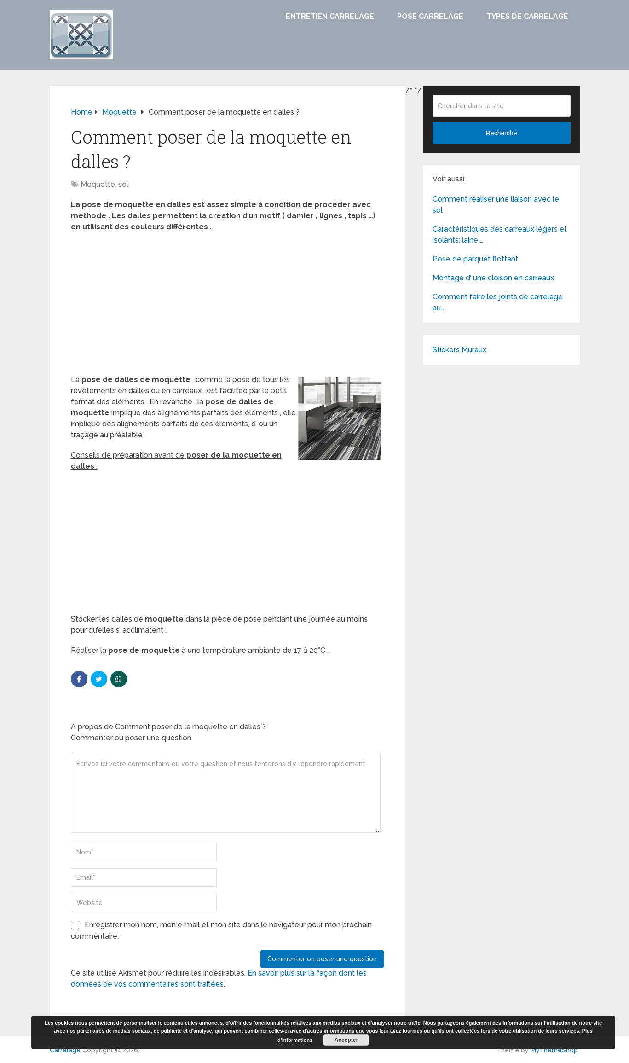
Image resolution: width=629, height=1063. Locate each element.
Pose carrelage (430, 16)
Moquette (98, 184)
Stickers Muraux (459, 349)
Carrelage (65, 1050)
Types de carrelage (527, 16)
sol (123, 184)
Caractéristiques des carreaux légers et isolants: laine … (500, 234)
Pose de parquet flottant (475, 259)
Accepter (346, 1040)
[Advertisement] (227, 306)
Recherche (501, 133)
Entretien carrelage (330, 16)
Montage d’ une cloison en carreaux (493, 277)
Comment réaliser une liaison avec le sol (496, 205)
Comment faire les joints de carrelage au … (498, 302)
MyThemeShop (554, 1050)
